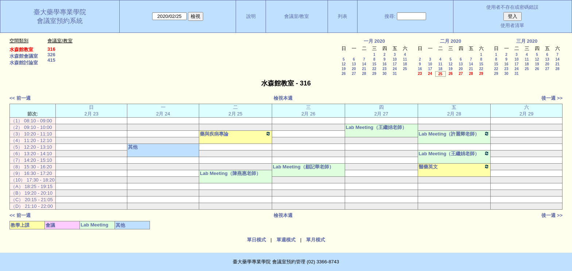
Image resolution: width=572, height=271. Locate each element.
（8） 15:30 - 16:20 (31, 166)
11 (405, 59)
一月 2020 (374, 41)
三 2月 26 (308, 110)
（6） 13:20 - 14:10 (31, 153)
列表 (342, 16)
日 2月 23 (91, 110)
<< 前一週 (20, 98)
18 (405, 64)
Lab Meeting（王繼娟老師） (376, 127)
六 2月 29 (526, 110)
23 (384, 69)
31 (395, 74)
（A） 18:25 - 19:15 (32, 186)
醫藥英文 (454, 166)
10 (395, 59)
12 (343, 64)
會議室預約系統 (60, 20)
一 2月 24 (163, 110)
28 (364, 74)
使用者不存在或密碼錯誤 (512, 7)
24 (395, 69)
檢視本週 (283, 98)
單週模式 (286, 240)
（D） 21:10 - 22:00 (32, 206)
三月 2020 (527, 41)
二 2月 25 (235, 110)
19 (343, 69)
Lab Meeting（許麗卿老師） (454, 134)
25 (405, 69)
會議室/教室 (296, 16)
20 (354, 69)
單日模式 (256, 240)
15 (374, 64)
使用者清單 (512, 25)
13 (354, 64)
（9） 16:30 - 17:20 (31, 173)
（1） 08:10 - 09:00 (31, 120)
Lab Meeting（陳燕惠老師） (230, 173)
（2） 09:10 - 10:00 (31, 127)
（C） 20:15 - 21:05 (32, 199)
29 (374, 74)
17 (395, 64)
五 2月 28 (454, 110)
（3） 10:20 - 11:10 (31, 134)
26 (343, 74)
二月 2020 (450, 41)
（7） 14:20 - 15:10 (31, 160)
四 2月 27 (381, 110)
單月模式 (315, 240)
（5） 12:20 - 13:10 (31, 147)
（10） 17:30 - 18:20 (33, 180)
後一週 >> (552, 98)
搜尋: (389, 16)
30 (384, 74)
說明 (251, 16)
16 (384, 64)
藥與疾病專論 (235, 134)
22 (374, 69)
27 (354, 74)
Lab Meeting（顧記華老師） (303, 166)
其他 (133, 147)
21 (364, 69)
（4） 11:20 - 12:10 (31, 140)
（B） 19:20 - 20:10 (32, 193)
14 (364, 64)
